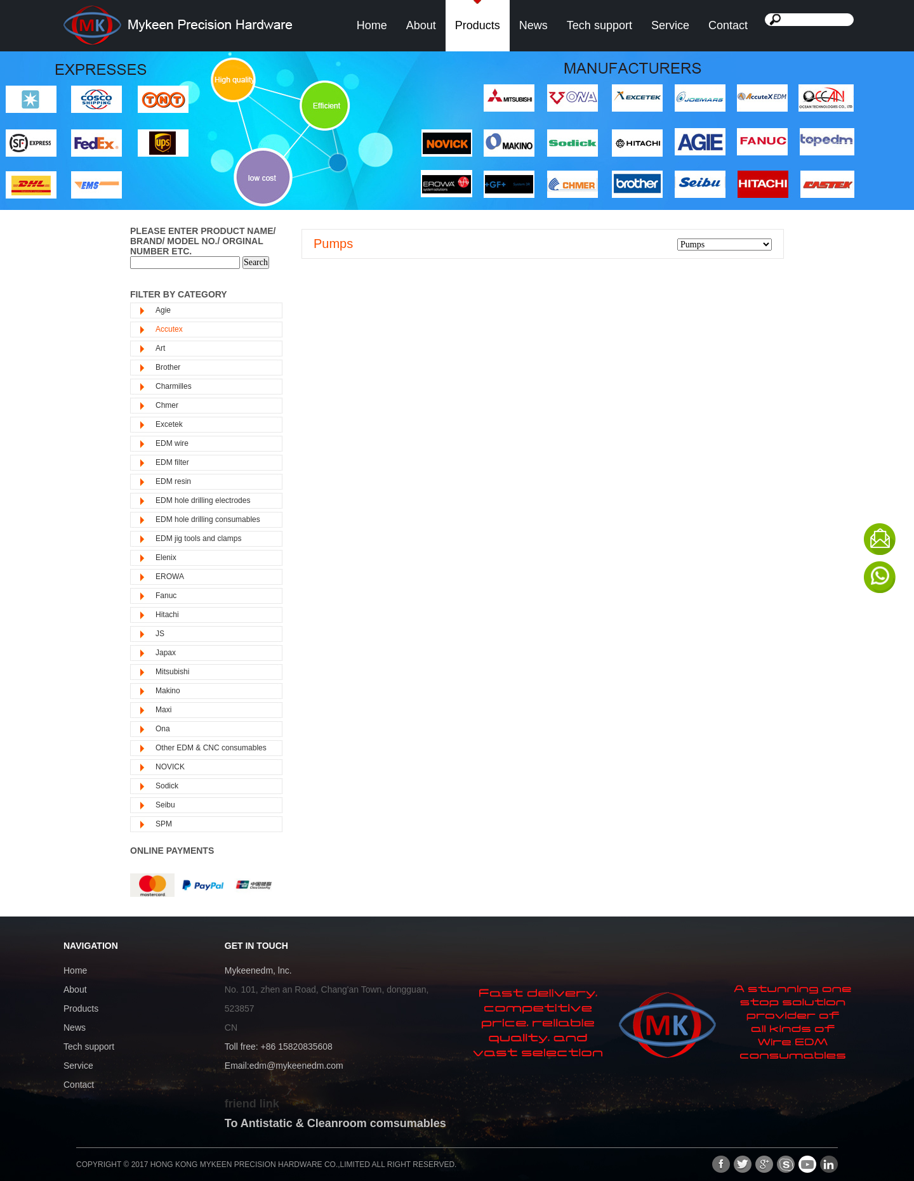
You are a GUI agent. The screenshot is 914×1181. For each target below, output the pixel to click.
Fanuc (166, 595)
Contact (728, 25)
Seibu (165, 804)
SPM (164, 823)
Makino (168, 690)
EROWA (170, 576)
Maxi (163, 709)
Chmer (167, 405)
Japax (166, 652)
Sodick (167, 785)
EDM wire (172, 443)
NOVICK (170, 766)
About (421, 25)
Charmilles (174, 386)
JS (160, 633)
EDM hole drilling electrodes (203, 500)
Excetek (169, 424)
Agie (163, 310)
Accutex (169, 329)
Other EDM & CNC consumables (211, 747)
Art (160, 348)
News (533, 25)
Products (477, 25)
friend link (252, 1103)
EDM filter (172, 462)
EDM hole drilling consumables (208, 519)
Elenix (166, 557)
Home (372, 25)
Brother (168, 367)
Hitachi (167, 614)
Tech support (599, 25)
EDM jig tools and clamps (198, 538)
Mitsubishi (172, 671)
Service (670, 25)
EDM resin (173, 481)
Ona (163, 728)
